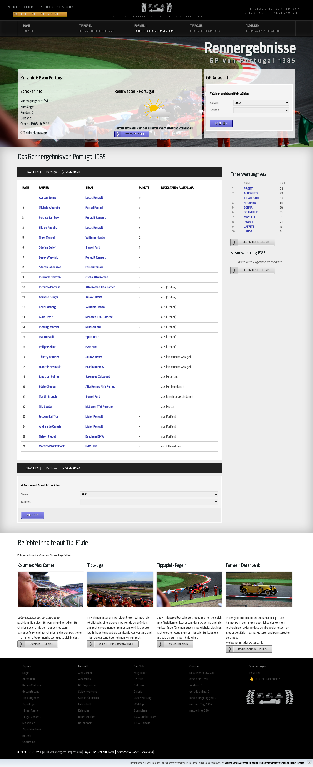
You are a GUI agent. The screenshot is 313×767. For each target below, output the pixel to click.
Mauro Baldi (46, 337)
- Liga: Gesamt (31, 717)
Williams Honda (95, 237)
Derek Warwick (48, 257)
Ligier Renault (94, 416)
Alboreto (251, 193)
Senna (248, 207)
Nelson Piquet (47, 436)
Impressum (75, 752)
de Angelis (251, 212)
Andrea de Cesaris (50, 426)
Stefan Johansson (50, 267)
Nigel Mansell (47, 237)
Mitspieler (28, 723)
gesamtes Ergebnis (256, 242)
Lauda (248, 231)
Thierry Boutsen (49, 357)
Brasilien (32, 172)
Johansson (251, 198)
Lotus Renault (94, 198)
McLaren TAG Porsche (99, 317)
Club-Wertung (143, 698)
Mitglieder (140, 673)
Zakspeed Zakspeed (97, 377)
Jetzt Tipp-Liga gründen (116, 644)
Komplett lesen (41, 644)
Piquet (248, 222)
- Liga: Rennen (31, 710)
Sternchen (140, 710)
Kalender (83, 710)
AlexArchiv (84, 679)
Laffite (249, 227)
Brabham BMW (94, 367)
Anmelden (28, 679)
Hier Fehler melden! (42, 14)
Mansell (250, 217)
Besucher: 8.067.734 (201, 673)
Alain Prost (46, 317)
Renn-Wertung (31, 685)
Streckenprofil (134, 134)
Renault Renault (95, 218)
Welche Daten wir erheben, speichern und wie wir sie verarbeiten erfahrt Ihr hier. (264, 763)
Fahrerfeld (84, 704)
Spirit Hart (92, 337)
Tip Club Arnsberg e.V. (53, 752)
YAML (111, 752)
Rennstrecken (86, 717)
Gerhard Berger (48, 297)
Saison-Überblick (88, 698)
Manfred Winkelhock (51, 446)
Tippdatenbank (31, 729)
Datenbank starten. (252, 649)
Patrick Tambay (49, 218)
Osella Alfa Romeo (96, 277)
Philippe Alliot (47, 347)
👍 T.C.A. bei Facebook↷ (264, 679)
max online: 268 (199, 710)
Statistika (28, 742)
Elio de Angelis (48, 228)
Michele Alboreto (49, 208)
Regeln (26, 736)
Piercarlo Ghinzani (50, 277)
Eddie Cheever (48, 387)
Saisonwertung (87, 691)
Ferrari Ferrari (94, 208)
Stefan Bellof (47, 247)
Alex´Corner (85, 673)
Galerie (138, 691)
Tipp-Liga (28, 704)
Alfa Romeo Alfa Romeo (100, 287)
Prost (248, 188)
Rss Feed (254, 673)
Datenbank (85, 723)
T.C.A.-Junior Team (145, 717)
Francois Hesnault (50, 367)
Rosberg (250, 203)
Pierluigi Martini (49, 327)
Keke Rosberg (47, 307)
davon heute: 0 (198, 679)
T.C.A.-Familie (142, 723)
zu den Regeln (178, 644)
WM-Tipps (140, 704)
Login (25, 673)
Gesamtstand (30, 691)
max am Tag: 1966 (200, 704)
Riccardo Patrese (49, 287)
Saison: (214, 103)
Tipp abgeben (31, 698)
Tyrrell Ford (92, 247)
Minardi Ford (93, 327)
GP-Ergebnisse (87, 685)
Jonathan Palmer (49, 377)
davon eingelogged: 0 (202, 698)
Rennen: (215, 110)
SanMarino (72, 172)
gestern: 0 (195, 685)
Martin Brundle (48, 397)
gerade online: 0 (199, 691)
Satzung (139, 685)
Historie (139, 679)
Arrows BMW (93, 297)
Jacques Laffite (48, 416)
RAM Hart (91, 347)
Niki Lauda (45, 407)
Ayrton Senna (47, 198)
